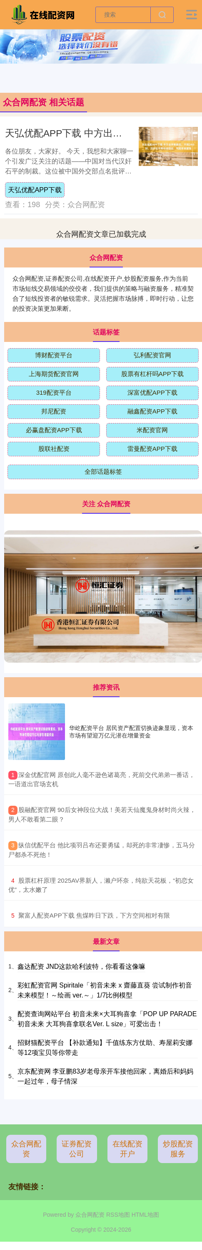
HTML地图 (145, 1214)
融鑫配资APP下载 (152, 411)
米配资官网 (152, 429)
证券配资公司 (77, 1149)
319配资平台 (54, 392)
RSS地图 (118, 1214)
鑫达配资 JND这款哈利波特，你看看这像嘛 (81, 966)
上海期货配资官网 (54, 373)
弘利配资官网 (152, 355)
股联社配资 (54, 448)
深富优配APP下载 (152, 392)
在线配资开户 (127, 1149)
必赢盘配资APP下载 (54, 429)
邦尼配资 (53, 411)
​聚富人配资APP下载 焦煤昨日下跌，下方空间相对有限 (94, 915)
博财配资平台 (53, 355)
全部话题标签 (103, 471)
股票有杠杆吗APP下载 (152, 373)
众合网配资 (26, 1149)
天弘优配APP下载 (34, 189)
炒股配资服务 (178, 1149)
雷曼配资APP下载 (152, 448)
